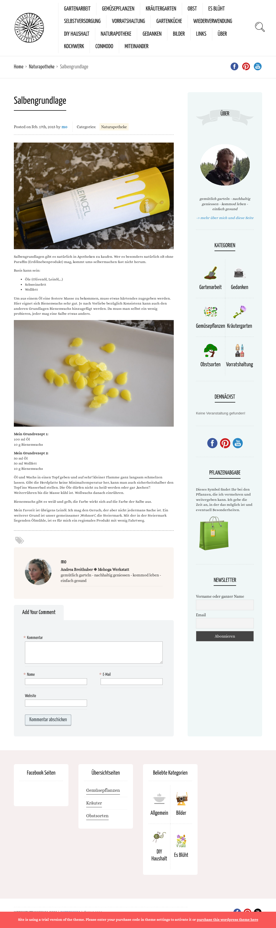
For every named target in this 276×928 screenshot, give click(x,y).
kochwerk (74, 46)
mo (64, 127)
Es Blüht (216, 9)
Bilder (179, 34)
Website (30, 696)
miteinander (137, 46)
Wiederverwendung (212, 21)
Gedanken (152, 34)
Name (30, 675)
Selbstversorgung (82, 21)
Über (222, 34)
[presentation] (67, 722)
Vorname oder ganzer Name (220, 596)
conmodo (104, 46)
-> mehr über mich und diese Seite (225, 218)
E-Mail (106, 675)
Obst (192, 9)
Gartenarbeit (77, 9)
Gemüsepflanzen (118, 9)
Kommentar (34, 638)
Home (18, 66)
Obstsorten (210, 364)
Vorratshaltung (128, 21)
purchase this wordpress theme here (227, 919)
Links (201, 34)
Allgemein (159, 813)
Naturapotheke (116, 34)
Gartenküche (169, 21)
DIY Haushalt (77, 34)
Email (201, 615)
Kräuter (94, 803)
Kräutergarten (161, 9)
